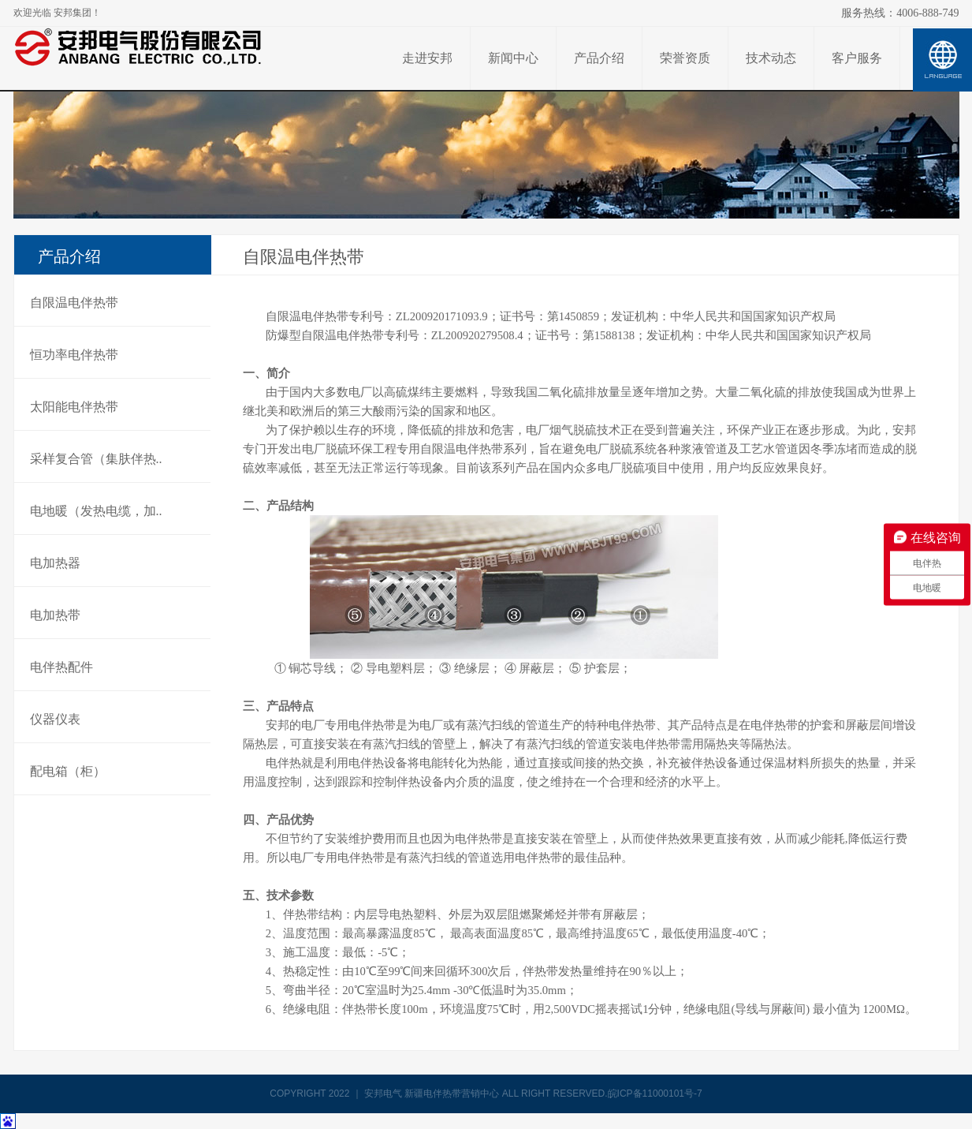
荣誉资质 (685, 58)
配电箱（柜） (68, 771)
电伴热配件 (61, 667)
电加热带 (55, 615)
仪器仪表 (55, 719)
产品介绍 (599, 58)
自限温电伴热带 (74, 302)
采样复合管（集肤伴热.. (96, 458)
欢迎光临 (57, 12)
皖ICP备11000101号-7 (655, 1093)
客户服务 (857, 58)
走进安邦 (427, 58)
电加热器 (55, 563)
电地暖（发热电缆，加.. (96, 511)
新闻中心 (513, 58)
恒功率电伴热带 (74, 354)
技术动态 (771, 58)
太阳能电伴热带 (74, 406)
